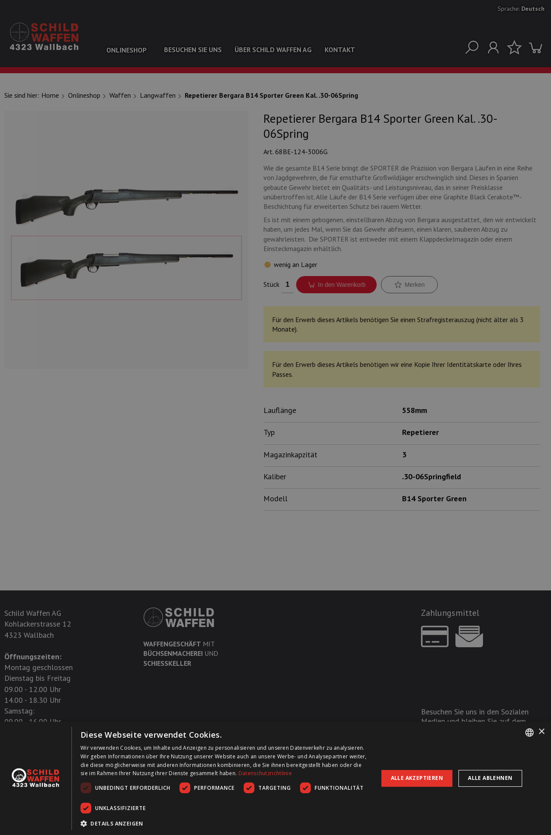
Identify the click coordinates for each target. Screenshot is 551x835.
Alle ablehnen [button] (490, 778)
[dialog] (275, 778)
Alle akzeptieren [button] (417, 778)
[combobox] (529, 732)
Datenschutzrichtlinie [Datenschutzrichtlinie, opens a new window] (265, 773)
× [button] (541, 732)
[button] (224, 823)
